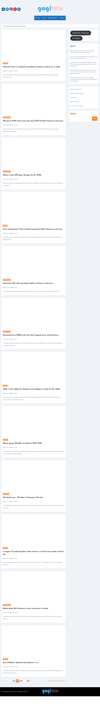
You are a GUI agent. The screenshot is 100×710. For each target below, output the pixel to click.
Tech (44, 18)
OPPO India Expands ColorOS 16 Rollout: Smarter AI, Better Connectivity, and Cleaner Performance (83, 79)
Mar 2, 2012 (14, 241)
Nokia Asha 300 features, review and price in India (28, 622)
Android (5, 63)
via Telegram (76, 38)
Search (73, 113)
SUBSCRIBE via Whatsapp (80, 33)
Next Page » (62, 694)
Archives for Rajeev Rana (13, 26)
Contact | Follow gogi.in (77, 93)
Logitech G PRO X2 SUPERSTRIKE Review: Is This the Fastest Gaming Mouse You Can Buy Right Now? (83, 64)
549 (21, 695)
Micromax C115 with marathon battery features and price (31, 291)
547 (14, 695)
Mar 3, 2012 (14, 73)
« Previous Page (52, 694)
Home (4, 26)
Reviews (37, 18)
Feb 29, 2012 (14, 626)
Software (6, 507)
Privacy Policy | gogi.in (77, 106)
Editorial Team (74, 101)
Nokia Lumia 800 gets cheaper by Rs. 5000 (25, 180)
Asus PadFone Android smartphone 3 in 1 (23, 676)
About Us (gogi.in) (75, 89)
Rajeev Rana (6, 73)
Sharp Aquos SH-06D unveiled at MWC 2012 (25, 457)
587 (28, 695)
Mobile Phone (52, 18)
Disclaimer (73, 97)
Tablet (5, 231)
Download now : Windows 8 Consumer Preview (26, 511)
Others (62, 18)
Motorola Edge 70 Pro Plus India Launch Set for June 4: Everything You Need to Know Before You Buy (83, 71)
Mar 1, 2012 (14, 295)
